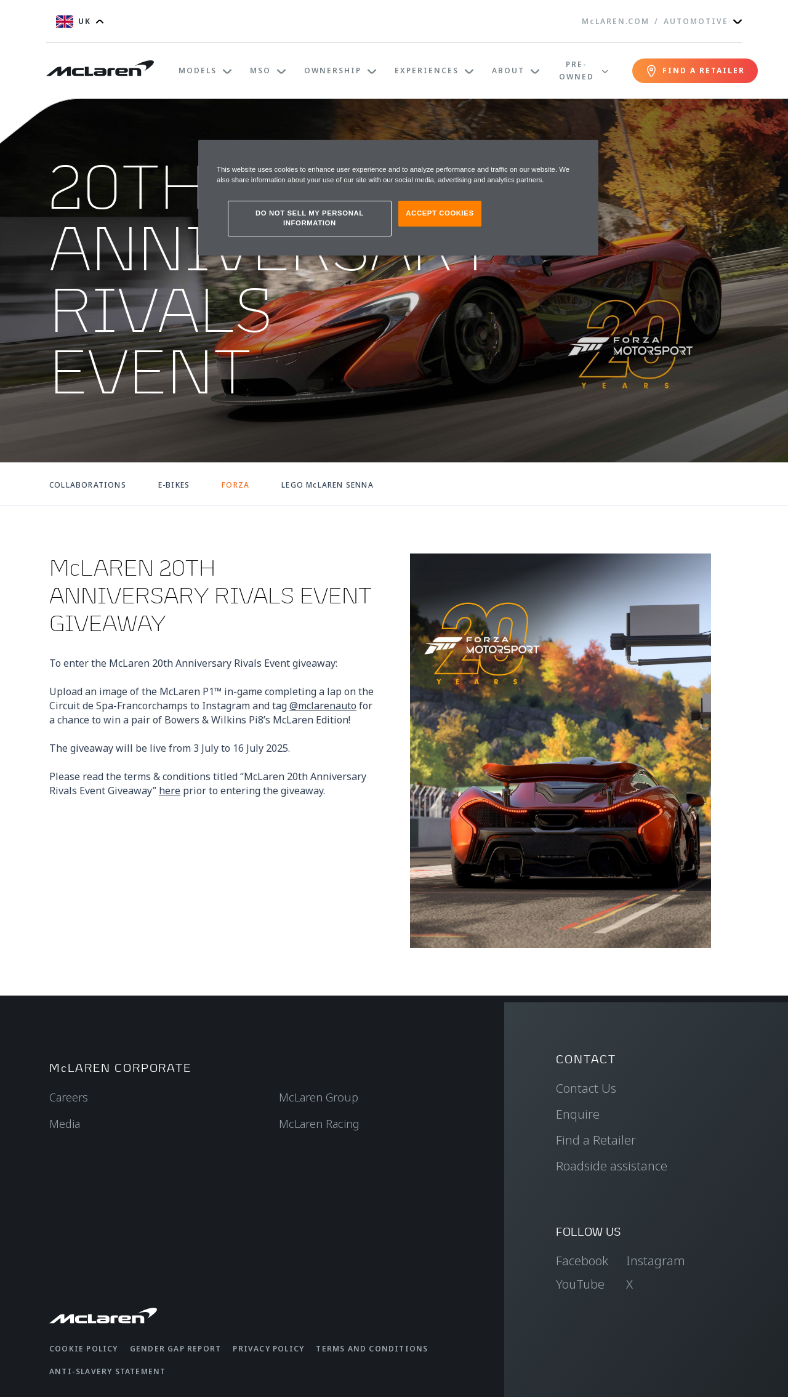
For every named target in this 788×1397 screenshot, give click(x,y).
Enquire (578, 1114)
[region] (398, 198)
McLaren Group (318, 1097)
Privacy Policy (268, 1348)
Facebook (582, 1260)
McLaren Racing (319, 1123)
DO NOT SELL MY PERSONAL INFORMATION (309, 218)
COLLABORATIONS (87, 485)
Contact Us (586, 1088)
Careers (68, 1097)
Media (64, 1123)
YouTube (580, 1284)
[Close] (581, 154)
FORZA (235, 485)
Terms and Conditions (372, 1348)
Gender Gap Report (175, 1348)
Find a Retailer (596, 1140)
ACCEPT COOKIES (439, 213)
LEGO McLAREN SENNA (327, 485)
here (169, 790)
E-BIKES (174, 485)
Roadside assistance (611, 1165)
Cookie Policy (83, 1348)
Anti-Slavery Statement (107, 1371)
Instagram (655, 1260)
